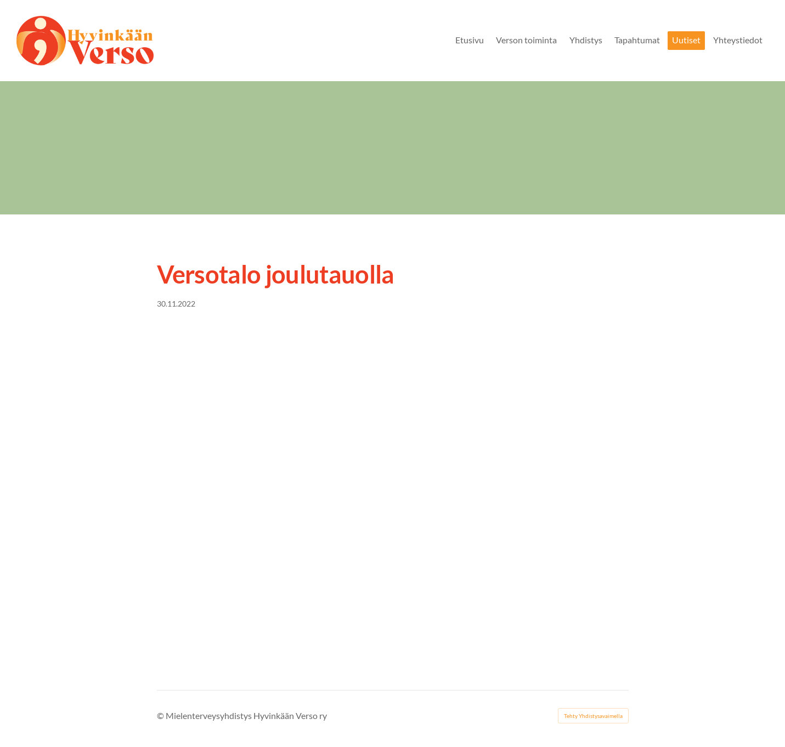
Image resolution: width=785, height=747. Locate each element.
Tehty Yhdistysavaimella (593, 715)
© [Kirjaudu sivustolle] (161, 715)
